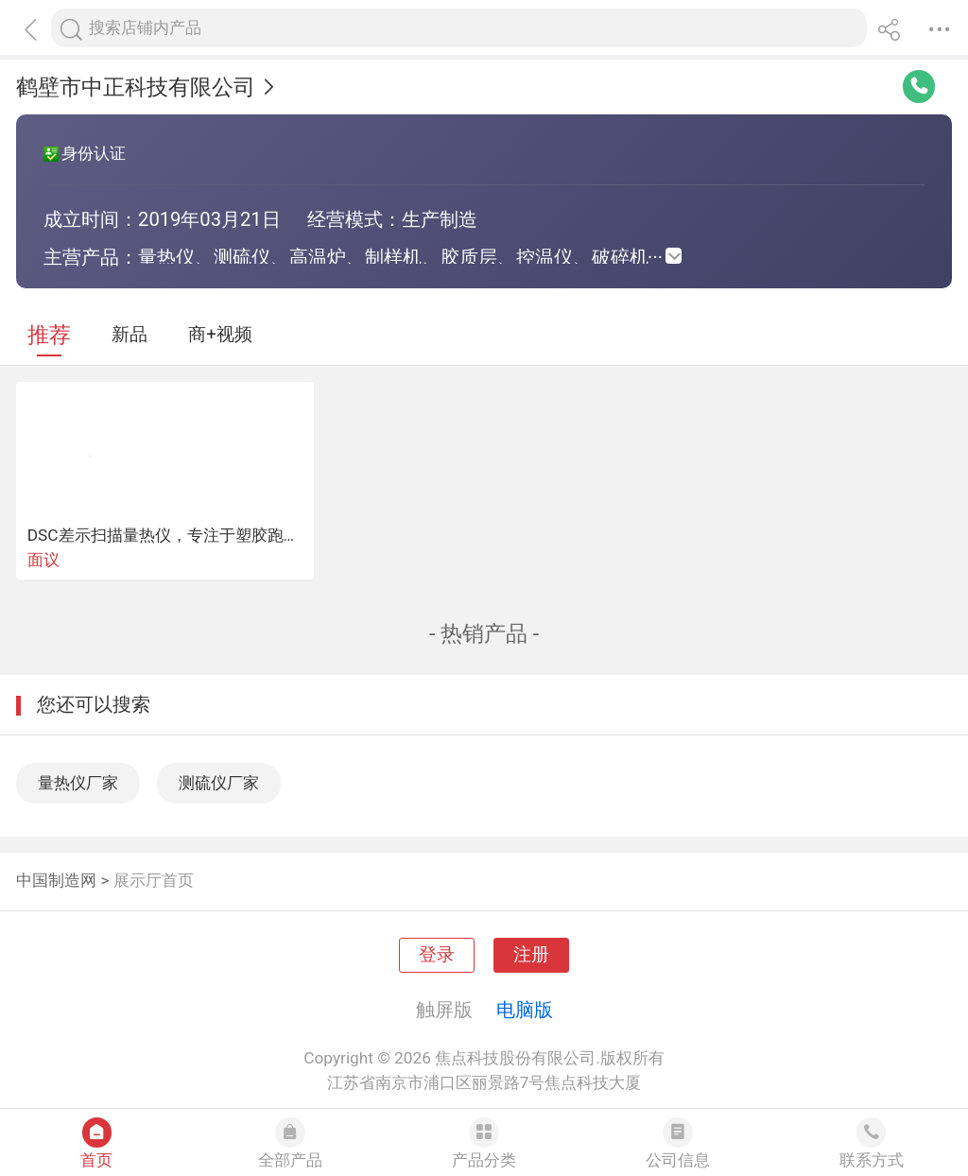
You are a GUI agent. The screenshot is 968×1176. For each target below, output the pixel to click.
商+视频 (220, 334)
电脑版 (524, 1009)
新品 (129, 334)
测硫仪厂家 (219, 782)
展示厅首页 (153, 880)
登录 (437, 954)
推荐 (49, 335)
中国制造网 (56, 880)
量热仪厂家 (78, 782)
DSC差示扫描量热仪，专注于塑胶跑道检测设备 (195, 535)
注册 (531, 954)
